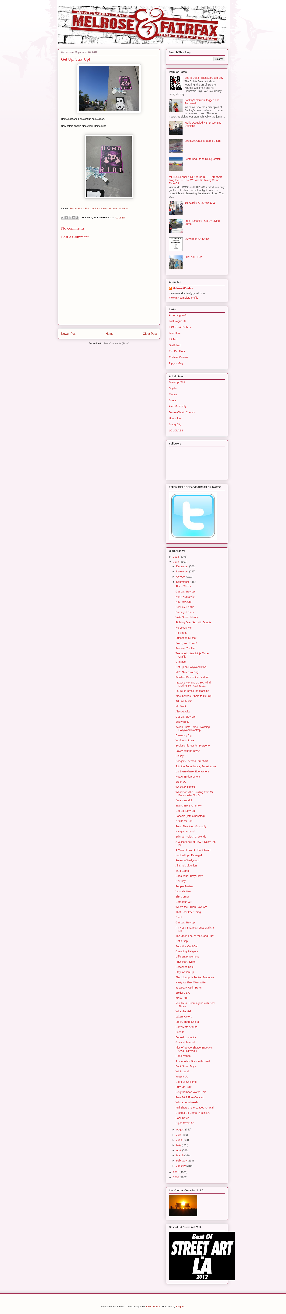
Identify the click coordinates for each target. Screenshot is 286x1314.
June (179, 1139)
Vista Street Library (187, 617)
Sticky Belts (182, 721)
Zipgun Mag (176, 363)
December (182, 566)
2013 (176, 556)
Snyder (173, 388)
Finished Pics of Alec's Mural (192, 677)
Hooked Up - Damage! (189, 855)
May (179, 1145)
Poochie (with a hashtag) (190, 815)
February (181, 1160)
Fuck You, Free (193, 256)
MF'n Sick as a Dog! (187, 672)
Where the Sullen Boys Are (191, 906)
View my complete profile (183, 297)
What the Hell (183, 1011)
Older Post (150, 333)
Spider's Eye (183, 992)
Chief (179, 917)
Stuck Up (181, 781)
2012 (176, 561)
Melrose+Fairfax (183, 288)
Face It (180, 1032)
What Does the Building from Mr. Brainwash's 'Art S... (195, 794)
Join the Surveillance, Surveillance (196, 766)
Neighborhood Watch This (191, 1092)
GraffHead (175, 345)
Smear (173, 400)
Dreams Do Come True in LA (193, 1112)
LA (92, 208)
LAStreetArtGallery (180, 327)
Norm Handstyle (185, 596)
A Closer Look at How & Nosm (193, 850)
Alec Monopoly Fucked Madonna (195, 977)
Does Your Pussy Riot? (189, 875)
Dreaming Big (184, 735)
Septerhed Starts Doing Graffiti (203, 158)
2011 (176, 1172)
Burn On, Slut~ (184, 1086)
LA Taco (173, 339)
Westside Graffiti (185, 787)
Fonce (73, 208)
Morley (173, 394)
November (182, 571)
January (181, 1165)
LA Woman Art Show (197, 238)
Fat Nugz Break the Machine (192, 690)
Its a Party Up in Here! (189, 987)
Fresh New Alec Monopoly (191, 826)
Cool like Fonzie (185, 607)
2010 (176, 1177)
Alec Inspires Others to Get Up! (194, 695)
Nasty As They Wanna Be (191, 982)
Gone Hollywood (185, 1042)
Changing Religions (187, 951)
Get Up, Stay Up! (186, 591)
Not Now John (184, 601)
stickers (113, 208)
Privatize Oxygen (186, 961)
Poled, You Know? (186, 643)
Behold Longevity (186, 1037)
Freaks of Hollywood (188, 860)
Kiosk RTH (182, 998)
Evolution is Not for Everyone (193, 745)
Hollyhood (181, 632)
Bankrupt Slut (177, 382)
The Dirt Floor (177, 351)
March (180, 1155)
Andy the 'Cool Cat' (187, 946)
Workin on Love (185, 740)
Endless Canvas (178, 357)
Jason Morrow (153, 1306)
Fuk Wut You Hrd (186, 648)
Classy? (180, 755)
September (183, 581)
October (181, 576)
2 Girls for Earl (184, 821)
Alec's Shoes (183, 586)
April (179, 1150)
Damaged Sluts (185, 612)
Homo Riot (83, 208)
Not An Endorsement (188, 776)
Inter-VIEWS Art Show (189, 805)
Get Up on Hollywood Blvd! (191, 667)
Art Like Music (184, 701)
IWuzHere (175, 333)
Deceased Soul (185, 966)
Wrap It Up (182, 1076)
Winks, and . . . (184, 1071)
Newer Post (68, 333)
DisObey (181, 881)
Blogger (180, 1306)
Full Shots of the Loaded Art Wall (195, 1107)
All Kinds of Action (186, 865)
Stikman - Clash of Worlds (191, 836)
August (180, 1129)
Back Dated (182, 1117)
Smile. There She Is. (188, 1021)
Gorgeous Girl (184, 901)
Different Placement (187, 956)
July (179, 1134)
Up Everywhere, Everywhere (192, 771)
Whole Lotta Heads (187, 1102)
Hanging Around (185, 831)
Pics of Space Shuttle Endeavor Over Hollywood (194, 1049)
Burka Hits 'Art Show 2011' (200, 202)
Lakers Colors (184, 1016)
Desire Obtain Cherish (182, 412)
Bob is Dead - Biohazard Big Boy (204, 77)
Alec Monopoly (177, 406)
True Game (182, 870)
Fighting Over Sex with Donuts (193, 622)
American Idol (184, 800)
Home (110, 333)
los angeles (101, 208)
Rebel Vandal (183, 1055)
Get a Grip (182, 941)
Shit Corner (182, 896)
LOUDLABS (176, 430)
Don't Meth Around (186, 1026)
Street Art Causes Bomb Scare (203, 140)
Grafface (181, 661)
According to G (178, 315)
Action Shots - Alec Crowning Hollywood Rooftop (193, 729)
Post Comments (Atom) (116, 343)
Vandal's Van (183, 891)
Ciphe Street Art (185, 1123)
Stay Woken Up (185, 972)
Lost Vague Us (177, 321)
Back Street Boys (186, 1066)
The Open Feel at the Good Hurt (195, 935)
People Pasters (185, 886)
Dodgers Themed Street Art (192, 761)
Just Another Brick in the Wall (193, 1061)
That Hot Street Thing (188, 912)
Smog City (175, 424)
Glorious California (186, 1081)
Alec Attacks (183, 711)
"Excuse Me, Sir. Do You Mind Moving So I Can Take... (193, 684)
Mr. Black (181, 706)
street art (123, 208)
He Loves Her (184, 627)
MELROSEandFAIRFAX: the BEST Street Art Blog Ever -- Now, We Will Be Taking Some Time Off (195, 180)
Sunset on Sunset (186, 637)
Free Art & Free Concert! (190, 1097)
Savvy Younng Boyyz (188, 750)
